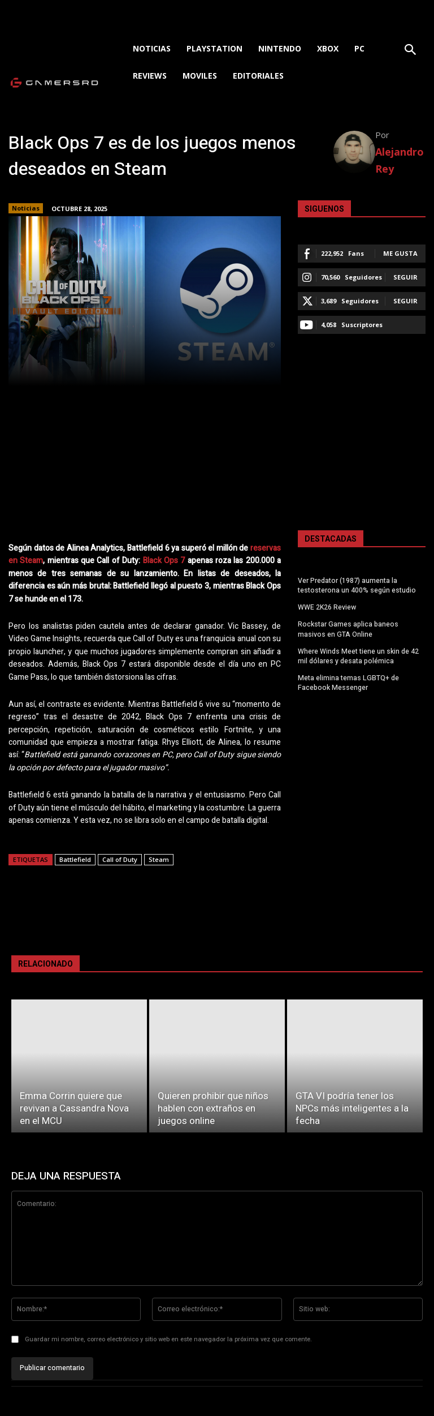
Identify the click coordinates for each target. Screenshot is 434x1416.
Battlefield (75, 859)
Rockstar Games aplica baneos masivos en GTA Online (348, 628)
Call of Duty (119, 859)
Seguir (405, 277)
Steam (159, 859)
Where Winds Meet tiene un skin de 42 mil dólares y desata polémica (358, 655)
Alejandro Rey (399, 160)
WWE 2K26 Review (327, 607)
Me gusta (400, 253)
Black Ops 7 (164, 561)
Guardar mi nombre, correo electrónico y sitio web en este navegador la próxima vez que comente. (168, 1339)
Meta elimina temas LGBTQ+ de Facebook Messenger (347, 682)
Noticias (25, 208)
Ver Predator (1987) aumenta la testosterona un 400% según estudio (357, 585)
